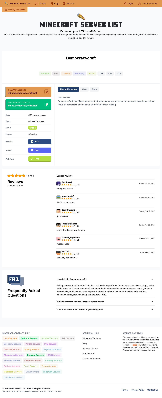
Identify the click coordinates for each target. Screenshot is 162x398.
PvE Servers (50, 343)
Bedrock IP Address (19, 103)
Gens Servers (32, 371)
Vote (84, 89)
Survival (45, 73)
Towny (66, 73)
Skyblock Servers (52, 349)
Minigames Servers (13, 354)
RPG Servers (53, 354)
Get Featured (89, 353)
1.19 (110, 73)
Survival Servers (49, 338)
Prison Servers (48, 366)
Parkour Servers (12, 366)
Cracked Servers (35, 354)
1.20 (119, 73)
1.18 (101, 73)
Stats (94, 89)
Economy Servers (12, 343)
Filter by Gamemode (14, 9)
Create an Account (91, 358)
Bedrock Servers (29, 338)
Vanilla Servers (32, 343)
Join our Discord (90, 348)
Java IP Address (17, 90)
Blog (85, 343)
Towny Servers (32, 349)
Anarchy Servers (53, 360)
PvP (56, 73)
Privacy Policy (137, 390)
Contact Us (152, 390)
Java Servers (10, 338)
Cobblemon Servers (14, 377)
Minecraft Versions (92, 338)
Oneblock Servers (13, 371)
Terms (125, 390)
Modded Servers (12, 360)
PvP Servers (68, 338)
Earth (91, 73)
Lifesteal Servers (12, 349)
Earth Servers (31, 366)
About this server (68, 89)
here (153, 350)
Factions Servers (32, 360)
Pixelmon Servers (51, 371)
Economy (79, 73)
